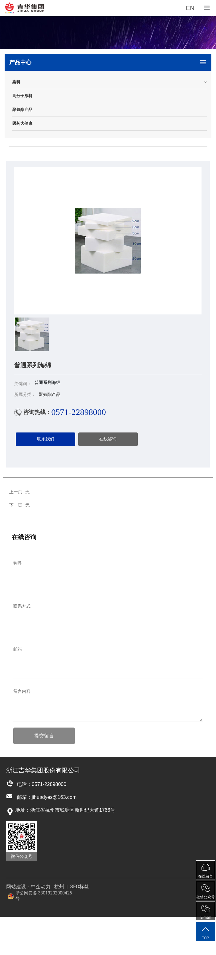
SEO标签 (79, 887)
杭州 (59, 887)
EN (190, 8)
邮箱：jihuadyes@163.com (46, 797)
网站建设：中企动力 (28, 887)
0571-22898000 (78, 412)
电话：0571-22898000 (41, 784)
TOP (205, 932)
